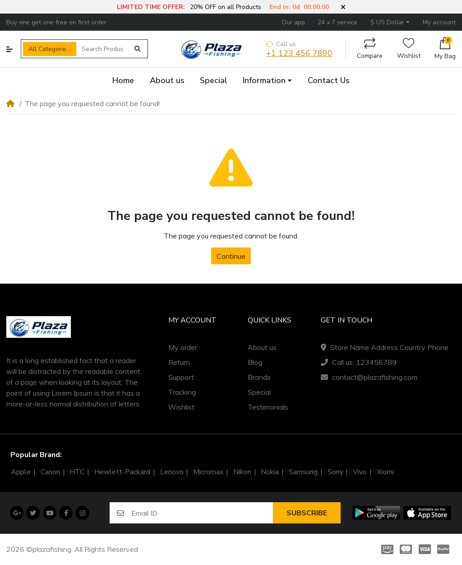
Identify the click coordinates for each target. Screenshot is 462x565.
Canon (50, 472)
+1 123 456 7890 (299, 53)
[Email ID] (202, 513)
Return (179, 362)
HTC (76, 472)
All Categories (48, 49)
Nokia (270, 472)
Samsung (303, 472)
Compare (370, 49)
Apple (21, 472)
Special (259, 392)
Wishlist (408, 49)
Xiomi (385, 472)
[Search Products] (102, 49)
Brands (259, 377)
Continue (231, 256)
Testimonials (268, 406)
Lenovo (172, 472)
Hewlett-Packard (122, 472)
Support (181, 377)
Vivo (360, 472)
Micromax (208, 472)
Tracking (182, 392)
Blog (255, 362)
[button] (343, 7)
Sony (335, 472)
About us (262, 347)
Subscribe (306, 513)
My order (182, 347)
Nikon (242, 472)
